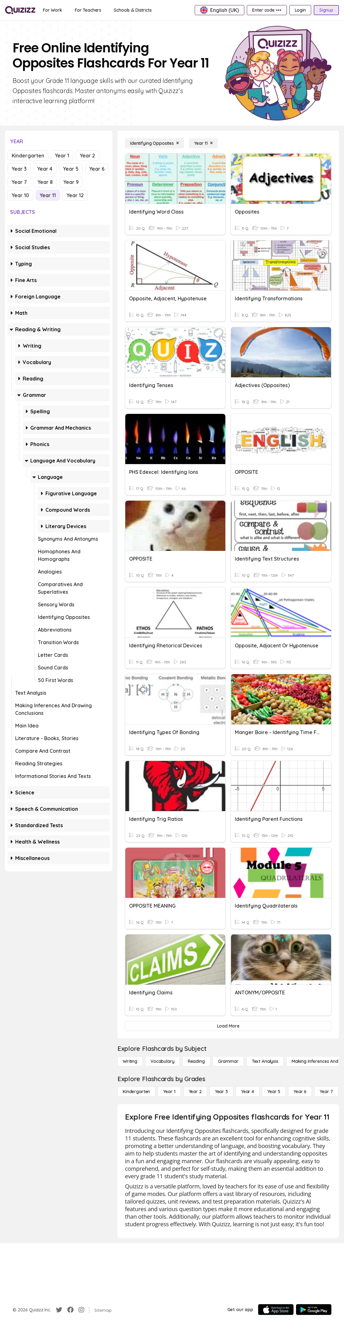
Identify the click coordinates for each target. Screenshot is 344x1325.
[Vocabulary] (162, 1061)
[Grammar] (228, 1061)
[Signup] (326, 10)
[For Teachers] (88, 10)
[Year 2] (195, 1091)
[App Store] (276, 1309)
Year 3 (19, 169)
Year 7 (19, 182)
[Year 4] (247, 1091)
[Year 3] (221, 1091)
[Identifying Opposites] (154, 143)
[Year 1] (169, 1091)
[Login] (300, 10)
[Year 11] (203, 143)
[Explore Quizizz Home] (20, 10)
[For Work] (52, 10)
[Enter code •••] (267, 10)
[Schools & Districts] (133, 10)
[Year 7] (326, 1091)
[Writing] (130, 1061)
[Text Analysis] (265, 1061)
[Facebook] (70, 1310)
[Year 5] (274, 1091)
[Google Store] (313, 1309)
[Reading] (196, 1061)
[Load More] (228, 1026)
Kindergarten (28, 155)
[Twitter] (59, 1310)
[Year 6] (300, 1091)
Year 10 (20, 195)
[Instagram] (81, 1310)
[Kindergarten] (136, 1091)
